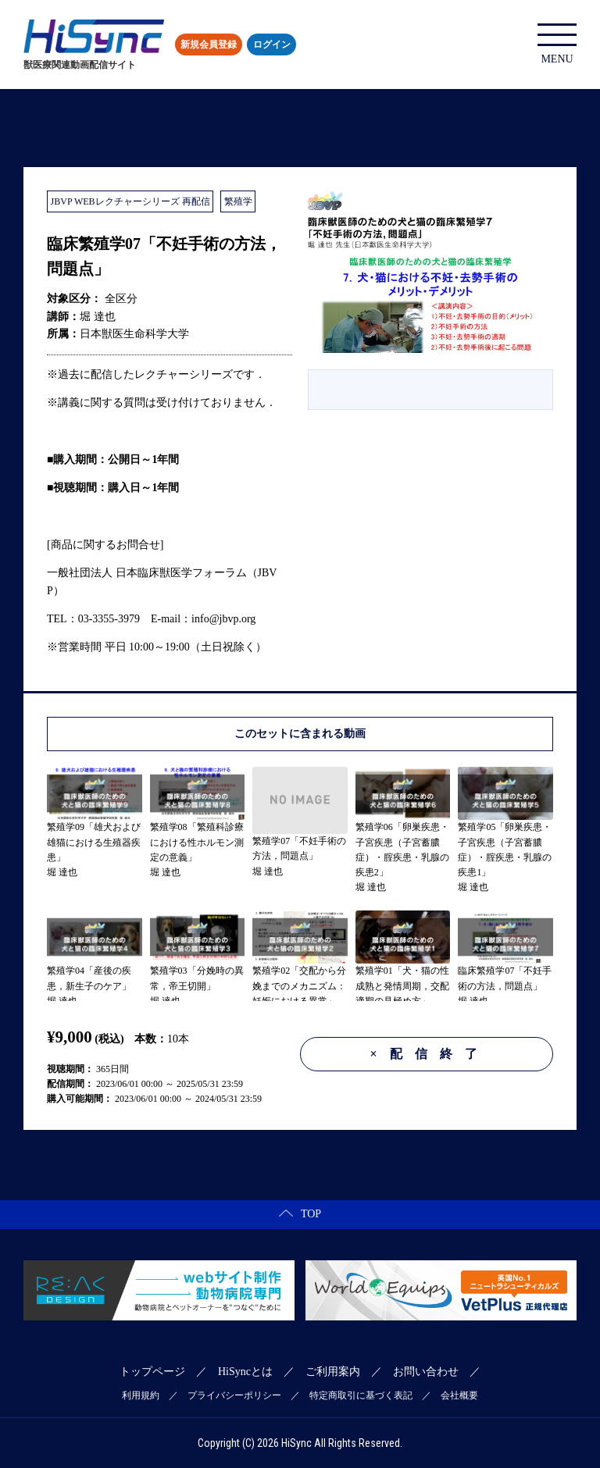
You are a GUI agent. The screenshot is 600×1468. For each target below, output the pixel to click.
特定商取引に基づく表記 (360, 1395)
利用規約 (140, 1395)
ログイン (272, 44)
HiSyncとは (245, 1371)
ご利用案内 (332, 1371)
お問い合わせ (426, 1371)
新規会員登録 (208, 44)
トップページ (152, 1371)
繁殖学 (238, 201)
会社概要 (459, 1395)
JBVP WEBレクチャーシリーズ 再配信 (130, 201)
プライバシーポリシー (234, 1395)
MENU (557, 44)
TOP (300, 1214)
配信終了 (429, 1053)
